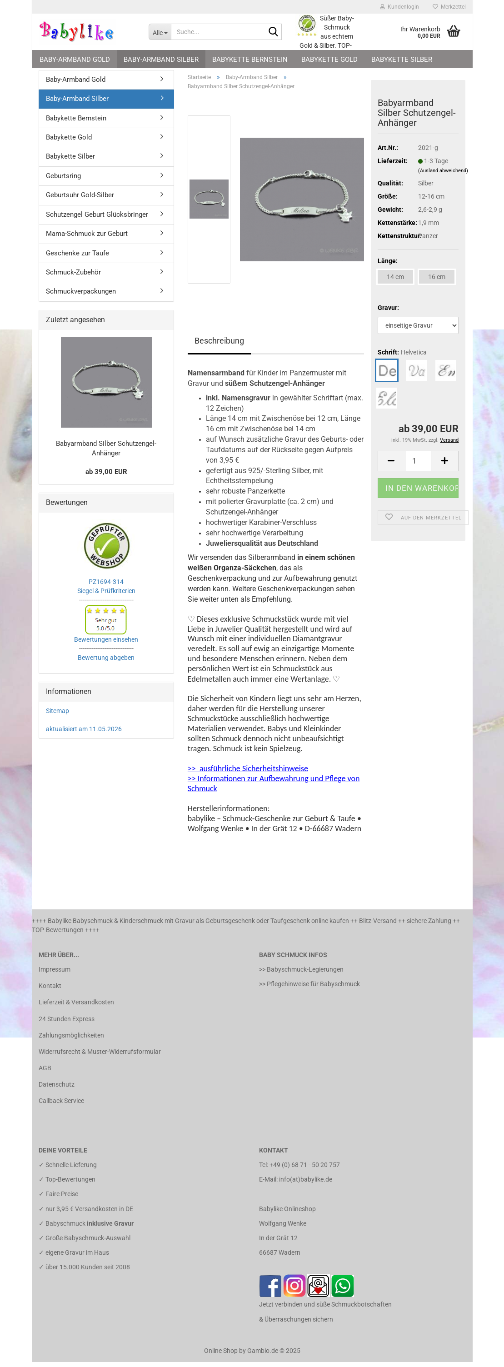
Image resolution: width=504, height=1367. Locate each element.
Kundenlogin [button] (399, 7)
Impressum (54, 974)
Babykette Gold (329, 59)
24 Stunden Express (67, 1024)
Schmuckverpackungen (81, 297)
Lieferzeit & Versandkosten (76, 1007)
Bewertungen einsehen (106, 644)
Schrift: (402, 357)
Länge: (388, 265)
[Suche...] (160, 32)
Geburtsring (63, 181)
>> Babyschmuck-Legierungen (301, 974)
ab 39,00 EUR (106, 477)
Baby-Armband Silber (161, 59)
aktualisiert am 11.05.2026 (84, 734)
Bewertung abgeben (106, 662)
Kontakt (50, 990)
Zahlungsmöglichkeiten (71, 1040)
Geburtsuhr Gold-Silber (80, 200)
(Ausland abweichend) (443, 176)
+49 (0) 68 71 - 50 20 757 (304, 1169)
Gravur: (388, 312)
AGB (45, 1073)
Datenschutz (57, 1089)
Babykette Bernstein (250, 59)
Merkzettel (449, 7)
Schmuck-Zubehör (73, 277)
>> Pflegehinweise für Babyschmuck (309, 989)
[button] (391, 466)
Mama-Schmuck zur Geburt (87, 238)
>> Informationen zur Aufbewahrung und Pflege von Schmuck (274, 788)
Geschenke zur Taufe (77, 258)
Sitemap (57, 715)
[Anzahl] (418, 466)
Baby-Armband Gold (75, 59)
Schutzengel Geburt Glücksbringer (97, 219)
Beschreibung (219, 345)
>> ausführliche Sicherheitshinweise (248, 773)
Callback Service (61, 1106)
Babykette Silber (401, 59)
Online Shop (221, 1355)
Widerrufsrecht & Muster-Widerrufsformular (100, 1056)
